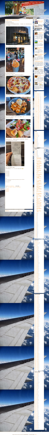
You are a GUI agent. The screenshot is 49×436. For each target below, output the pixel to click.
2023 (36, 153)
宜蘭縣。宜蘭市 (36, 332)
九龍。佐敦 (36, 377)
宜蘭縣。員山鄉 (36, 331)
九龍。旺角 (36, 384)
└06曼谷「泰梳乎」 (37, 93)
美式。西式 (36, 290)
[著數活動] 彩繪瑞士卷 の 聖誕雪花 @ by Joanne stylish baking (39, 61)
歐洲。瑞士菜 (36, 284)
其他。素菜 (36, 272)
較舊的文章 (30, 210)
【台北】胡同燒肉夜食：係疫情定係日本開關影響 (38, 181)
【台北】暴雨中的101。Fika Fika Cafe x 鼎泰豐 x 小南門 (39, 161)
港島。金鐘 (36, 423)
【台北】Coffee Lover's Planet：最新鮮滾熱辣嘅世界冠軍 (39, 166)
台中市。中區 (36, 298)
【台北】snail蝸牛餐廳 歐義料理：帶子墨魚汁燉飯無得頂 (38, 164)
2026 (36, 150)
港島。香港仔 (36, 426)
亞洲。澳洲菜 (36, 267)
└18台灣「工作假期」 (37, 110)
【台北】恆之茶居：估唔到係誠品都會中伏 (38, 183)
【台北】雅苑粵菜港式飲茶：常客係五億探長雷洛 (38, 189)
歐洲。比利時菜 (36, 280)
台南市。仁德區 (36, 320)
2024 (36, 152)
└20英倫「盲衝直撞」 (37, 116)
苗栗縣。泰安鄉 (36, 365)
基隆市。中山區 (36, 330)
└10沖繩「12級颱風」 (37, 99)
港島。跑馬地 (36, 422)
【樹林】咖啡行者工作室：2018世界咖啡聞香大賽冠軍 (39, 194)
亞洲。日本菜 (36, 263)
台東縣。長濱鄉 (36, 326)
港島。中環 (36, 406)
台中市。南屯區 (36, 299)
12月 (36, 155)
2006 (36, 237)
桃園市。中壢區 (36, 353)
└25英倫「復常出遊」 (37, 127)
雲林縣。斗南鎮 (36, 369)
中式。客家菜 (36, 247)
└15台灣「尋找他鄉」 (37, 106)
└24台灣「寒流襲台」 (37, 122)
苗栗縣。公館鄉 (36, 364)
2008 (36, 235)
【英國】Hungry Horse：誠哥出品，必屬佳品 (38, 199)
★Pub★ (36, 245)
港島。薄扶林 (36, 417)
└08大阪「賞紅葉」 (37, 95)
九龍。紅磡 (36, 389)
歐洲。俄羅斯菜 (36, 273)
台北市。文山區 (36, 315)
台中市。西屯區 (36, 303)
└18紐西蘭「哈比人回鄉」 (38, 111)
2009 (36, 234)
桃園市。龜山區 (36, 358)
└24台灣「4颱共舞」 (37, 121)
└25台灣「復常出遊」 (37, 126)
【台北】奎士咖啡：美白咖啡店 (38, 184)
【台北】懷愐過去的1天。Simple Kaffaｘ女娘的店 (38, 171)
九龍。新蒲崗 (36, 383)
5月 (36, 217)
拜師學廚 (36, 141)
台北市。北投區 (36, 309)
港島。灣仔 (36, 415)
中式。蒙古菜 (36, 258)
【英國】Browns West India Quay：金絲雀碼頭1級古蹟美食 (38, 203)
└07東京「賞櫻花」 (37, 94)
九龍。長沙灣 (36, 395)
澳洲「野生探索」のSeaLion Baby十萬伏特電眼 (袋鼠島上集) (40, 55)
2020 (36, 222)
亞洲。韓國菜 (36, 269)
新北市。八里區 (36, 337)
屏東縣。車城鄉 (36, 336)
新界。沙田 (36, 401)
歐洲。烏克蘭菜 (36, 283)
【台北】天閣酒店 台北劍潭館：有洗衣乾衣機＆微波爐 (39, 187)
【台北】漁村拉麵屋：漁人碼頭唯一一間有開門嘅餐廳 (38, 177)
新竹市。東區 (36, 352)
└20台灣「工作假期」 (37, 115)
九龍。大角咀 (36, 379)
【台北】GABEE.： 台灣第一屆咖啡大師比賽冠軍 (38, 168)
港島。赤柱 (36, 421)
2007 (36, 236)
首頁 (19, 210)
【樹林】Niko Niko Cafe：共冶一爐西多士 (39, 192)
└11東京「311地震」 (37, 100)
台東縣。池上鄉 (36, 325)
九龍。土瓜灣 (36, 378)
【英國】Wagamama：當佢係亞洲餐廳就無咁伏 (39, 209)
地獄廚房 (36, 140)
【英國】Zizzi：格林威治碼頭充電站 (38, 201)
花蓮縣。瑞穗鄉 (36, 359)
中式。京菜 (36, 246)
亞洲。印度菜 (36, 261)
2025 (36, 151)
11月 (36, 156)
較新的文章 (7, 210)
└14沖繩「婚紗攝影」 (37, 105)
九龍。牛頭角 (36, 388)
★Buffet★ (36, 241)
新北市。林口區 (36, 342)
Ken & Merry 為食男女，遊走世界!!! (17, 3)
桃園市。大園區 (36, 354)
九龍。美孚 (36, 390)
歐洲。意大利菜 (36, 278)
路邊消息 (36, 146)
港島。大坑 (36, 410)
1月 (36, 220)
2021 (36, 221)
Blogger (36, 434)
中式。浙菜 (36, 251)
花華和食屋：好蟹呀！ (40, 82)
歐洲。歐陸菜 (36, 279)
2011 (36, 232)
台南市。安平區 (36, 321)
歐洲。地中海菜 (36, 274)
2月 (36, 219)
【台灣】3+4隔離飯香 (38, 195)
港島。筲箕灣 (36, 416)
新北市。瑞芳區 (36, 347)
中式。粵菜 (36, 257)
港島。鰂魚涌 (36, 427)
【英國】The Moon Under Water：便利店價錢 (38, 211)
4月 (36, 218)
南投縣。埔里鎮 (36, 297)
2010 (36, 233)
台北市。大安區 (36, 314)
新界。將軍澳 (36, 399)
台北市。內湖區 (36, 308)
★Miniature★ (36, 136)
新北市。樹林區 (36, 343)
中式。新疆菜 (36, 250)
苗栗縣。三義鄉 (36, 363)
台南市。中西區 (36, 319)
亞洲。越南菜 (36, 268)
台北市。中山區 (36, 304)
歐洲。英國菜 (36, 285)
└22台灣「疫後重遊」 (37, 117)
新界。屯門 (36, 400)
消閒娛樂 (36, 142)
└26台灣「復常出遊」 (37, 128)
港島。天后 (36, 411)
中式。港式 (36, 252)
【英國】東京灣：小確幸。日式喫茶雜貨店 (40, 32)
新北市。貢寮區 (36, 348)
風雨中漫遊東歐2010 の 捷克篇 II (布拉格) (40, 41)
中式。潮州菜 (36, 256)
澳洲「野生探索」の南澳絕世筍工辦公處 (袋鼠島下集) (40, 48)
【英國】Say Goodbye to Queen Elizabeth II (39, 205)
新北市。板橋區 (36, 341)
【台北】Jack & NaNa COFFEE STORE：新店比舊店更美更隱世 (38, 158)
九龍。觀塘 (36, 394)
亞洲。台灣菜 (36, 262)
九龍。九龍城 (36, 373)
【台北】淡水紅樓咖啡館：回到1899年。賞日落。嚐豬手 (39, 175)
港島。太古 (36, 412)
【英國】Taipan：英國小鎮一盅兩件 (38, 206)
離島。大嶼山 (36, 428)
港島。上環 (36, 405)
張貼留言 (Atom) (20, 212)
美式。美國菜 (36, 289)
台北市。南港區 (36, 310)
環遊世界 (36, 145)
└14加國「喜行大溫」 (37, 104)
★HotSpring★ (36, 135)
